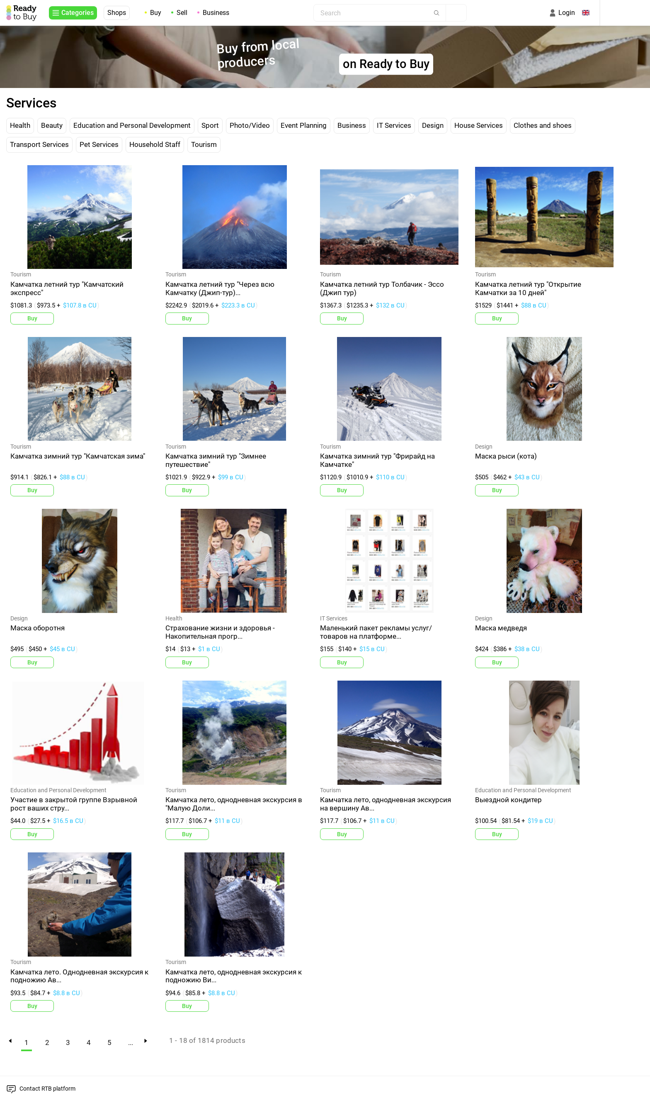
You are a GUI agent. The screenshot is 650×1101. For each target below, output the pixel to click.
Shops (116, 13)
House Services (478, 125)
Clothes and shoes (543, 125)
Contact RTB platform (47, 1088)
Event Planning (304, 125)
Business (216, 13)
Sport (210, 125)
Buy (155, 13)
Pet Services (99, 144)
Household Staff (154, 144)
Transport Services (39, 144)
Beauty (52, 125)
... (130, 1043)
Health (20, 125)
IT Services (394, 125)
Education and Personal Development (132, 125)
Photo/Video (250, 125)
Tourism (204, 144)
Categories (77, 13)
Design (433, 125)
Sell (182, 13)
